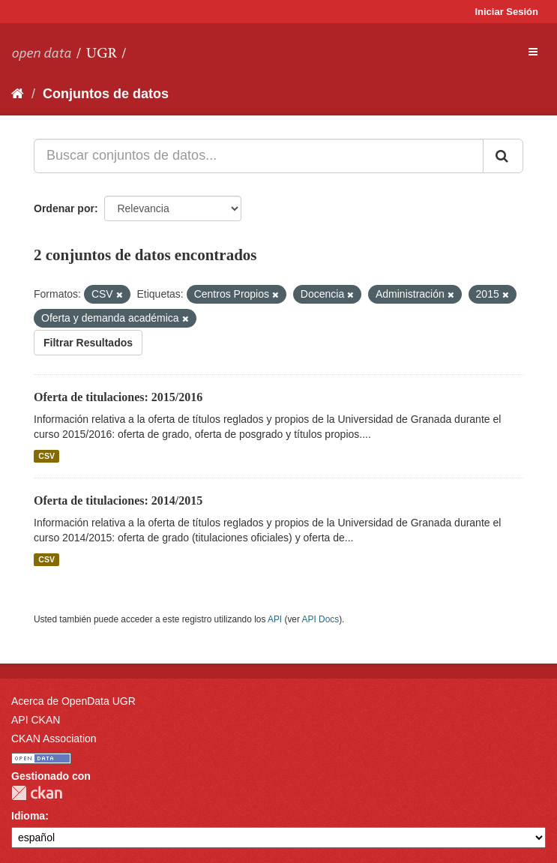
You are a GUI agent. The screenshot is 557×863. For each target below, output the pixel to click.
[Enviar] (503, 156)
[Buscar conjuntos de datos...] (259, 156)
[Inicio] (17, 93)
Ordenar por (64, 208)
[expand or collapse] (533, 52)
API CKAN (35, 720)
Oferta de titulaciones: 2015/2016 (118, 397)
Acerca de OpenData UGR (73, 701)
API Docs (321, 619)
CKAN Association (54, 739)
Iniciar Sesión (506, 11)
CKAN (36, 793)
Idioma (28, 816)
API (275, 619)
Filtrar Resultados (88, 343)
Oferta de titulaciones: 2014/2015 (118, 500)
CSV (46, 455)
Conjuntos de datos (106, 93)
